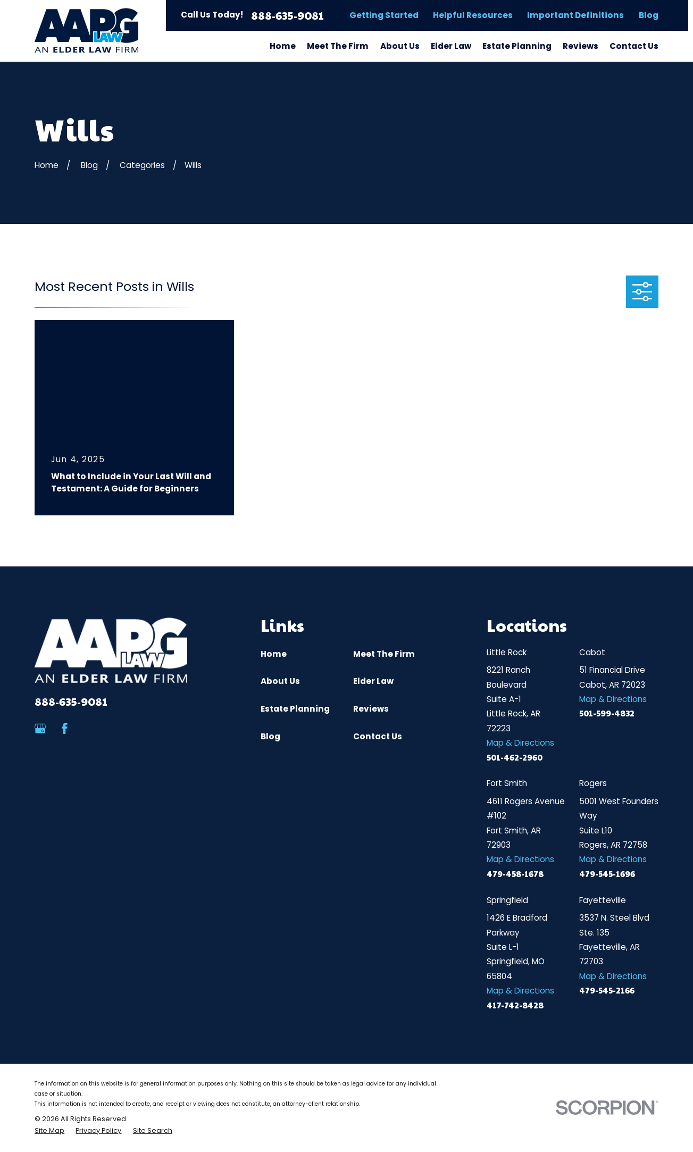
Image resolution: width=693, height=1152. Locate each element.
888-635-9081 (287, 15)
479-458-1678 (515, 873)
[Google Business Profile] (40, 728)
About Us (280, 681)
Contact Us (377, 736)
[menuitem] (49, 1131)
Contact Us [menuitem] (633, 46)
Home (274, 654)
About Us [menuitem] (400, 46)
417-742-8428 (515, 1005)
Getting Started (384, 15)
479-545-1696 (607, 873)
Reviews (371, 708)
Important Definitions (575, 15)
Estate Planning (295, 708)
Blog (648, 15)
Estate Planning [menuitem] (517, 46)
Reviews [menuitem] (580, 46)
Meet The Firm (384, 654)
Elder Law (373, 681)
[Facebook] (64, 728)
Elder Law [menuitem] (451, 46)
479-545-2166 (606, 990)
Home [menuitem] (283, 46)
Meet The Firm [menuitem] (338, 46)
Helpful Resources (473, 15)
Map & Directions (520, 742)
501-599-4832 (606, 713)
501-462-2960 (514, 757)
